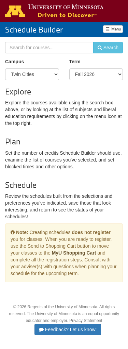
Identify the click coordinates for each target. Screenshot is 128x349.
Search (108, 47)
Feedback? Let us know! (68, 329)
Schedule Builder (34, 29)
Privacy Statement (85, 320)
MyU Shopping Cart (74, 253)
